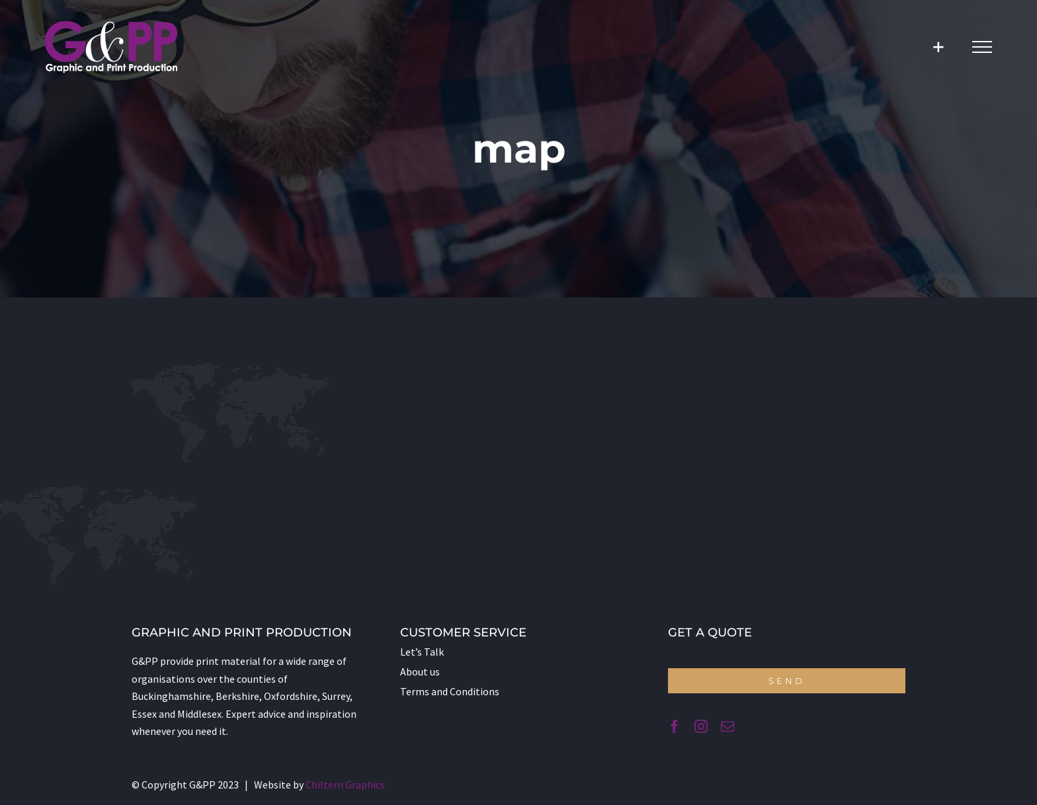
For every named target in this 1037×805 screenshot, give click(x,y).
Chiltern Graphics (345, 784)
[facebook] (674, 726)
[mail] (727, 726)
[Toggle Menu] (982, 47)
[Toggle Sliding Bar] (938, 47)
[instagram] (701, 726)
